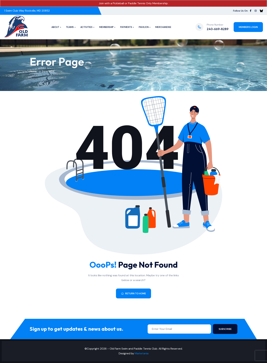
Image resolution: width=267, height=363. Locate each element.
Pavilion (144, 27)
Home (33, 71)
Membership (106, 27)
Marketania (141, 353)
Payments (126, 27)
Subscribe (225, 329)
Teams (70, 27)
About (55, 27)
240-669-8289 (218, 29)
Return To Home (133, 293)
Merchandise (163, 27)
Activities (86, 27)
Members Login (248, 27)
